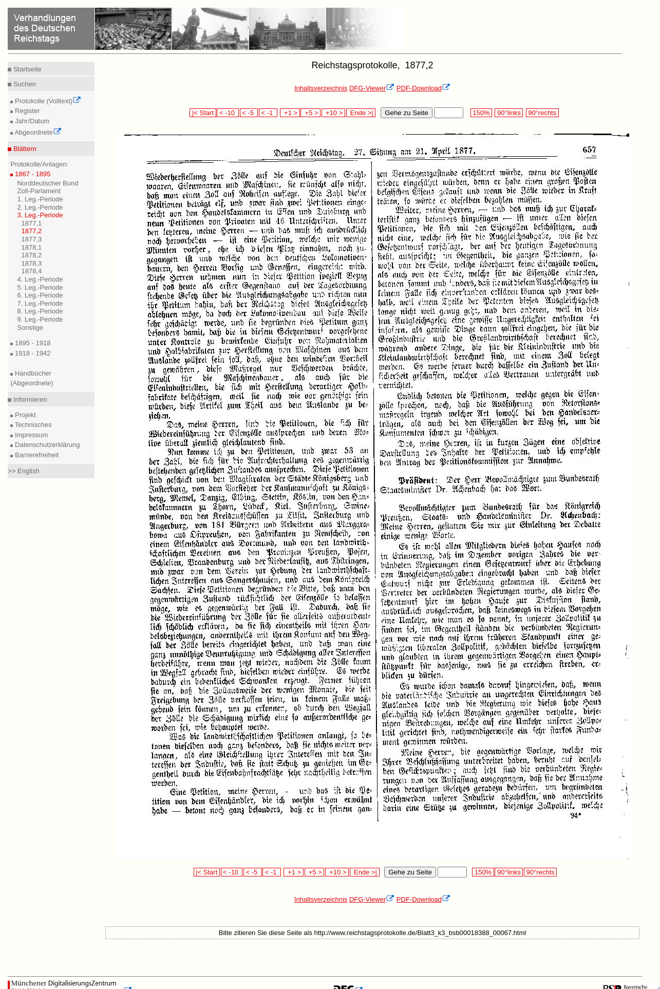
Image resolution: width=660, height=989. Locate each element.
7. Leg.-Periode (40, 303)
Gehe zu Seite (406, 113)
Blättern (23, 149)
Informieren (29, 399)
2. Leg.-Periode (40, 207)
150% (481, 113)
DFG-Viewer (371, 88)
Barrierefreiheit (36, 455)
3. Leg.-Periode (40, 215)
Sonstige (30, 327)
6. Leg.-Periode (40, 295)
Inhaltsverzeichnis (320, 88)
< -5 (249, 113)
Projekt (24, 415)
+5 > (310, 113)
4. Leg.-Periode (40, 279)
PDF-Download (423, 88)
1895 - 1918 (31, 343)
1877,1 (31, 223)
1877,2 (31, 231)
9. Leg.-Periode (40, 319)
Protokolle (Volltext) (47, 101)
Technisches (32, 424)
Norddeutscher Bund (47, 183)
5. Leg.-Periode (40, 287)
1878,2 (31, 255)
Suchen (23, 84)
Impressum (30, 435)
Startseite (26, 69)
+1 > (289, 113)
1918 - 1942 (31, 353)
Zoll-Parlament (39, 191)
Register (26, 111)
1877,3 (31, 239)
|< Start (202, 113)
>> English (23, 471)
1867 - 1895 (31, 174)
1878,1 (31, 247)
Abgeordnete (37, 132)
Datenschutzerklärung (46, 445)
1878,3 (31, 263)
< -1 (268, 113)
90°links (508, 113)
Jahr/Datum (31, 121)
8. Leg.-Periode (40, 311)
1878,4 (31, 271)
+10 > (333, 113)
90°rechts (542, 113)
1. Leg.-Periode (40, 199)
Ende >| (361, 113)
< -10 (227, 113)
